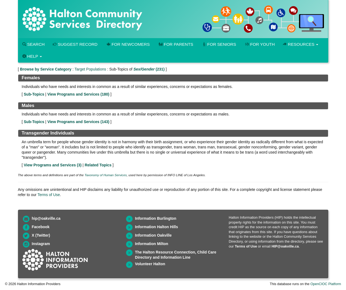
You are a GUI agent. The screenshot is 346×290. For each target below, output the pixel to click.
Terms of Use (49, 195)
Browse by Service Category (45, 69)
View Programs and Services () (78, 94)
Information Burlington (155, 218)
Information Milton (151, 244)
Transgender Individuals (48, 133)
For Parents (175, 44)
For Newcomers (128, 44)
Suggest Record (75, 44)
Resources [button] (300, 44)
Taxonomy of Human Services (105, 175)
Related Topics (98, 165)
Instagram (41, 244)
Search (33, 44)
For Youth (259, 44)
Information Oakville (153, 235)
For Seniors (218, 44)
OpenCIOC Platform (325, 284)
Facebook (41, 227)
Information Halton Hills (156, 227)
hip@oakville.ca (46, 218)
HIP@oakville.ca (285, 246)
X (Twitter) (41, 235)
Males (28, 105)
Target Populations (90, 69)
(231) (148, 69)
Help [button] (32, 56)
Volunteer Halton (150, 264)
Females (31, 77)
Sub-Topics (34, 94)
